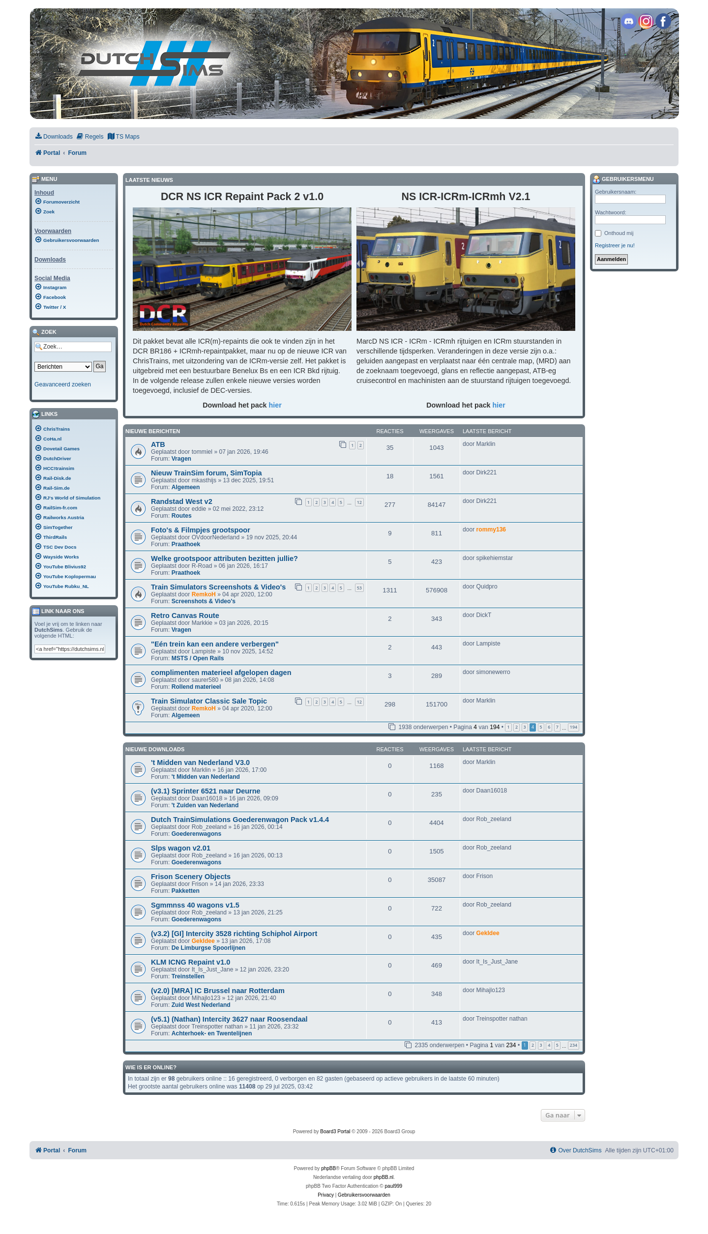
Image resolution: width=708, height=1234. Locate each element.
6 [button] (549, 727)
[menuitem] (53, 137)
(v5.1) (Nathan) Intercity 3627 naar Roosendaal (229, 1019)
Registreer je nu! (615, 245)
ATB (158, 444)
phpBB (328, 1168)
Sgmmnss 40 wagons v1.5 (195, 905)
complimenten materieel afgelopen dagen (221, 672)
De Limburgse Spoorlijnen (209, 947)
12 (359, 502)
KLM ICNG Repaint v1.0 (190, 962)
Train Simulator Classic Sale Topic (209, 701)
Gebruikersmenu (623, 179)
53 (359, 588)
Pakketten (186, 890)
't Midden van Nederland (206, 776)
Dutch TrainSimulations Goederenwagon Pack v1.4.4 (240, 819)
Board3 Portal (335, 1131)
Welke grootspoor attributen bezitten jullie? (224, 558)
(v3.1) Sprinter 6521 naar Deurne (206, 791)
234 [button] (573, 1045)
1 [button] (508, 727)
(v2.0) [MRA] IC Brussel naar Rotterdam (218, 991)
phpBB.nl (384, 1177)
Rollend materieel (196, 686)
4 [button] (549, 1045)
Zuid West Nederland (201, 1004)
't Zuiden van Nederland (205, 805)
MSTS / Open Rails (198, 658)
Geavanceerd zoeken (62, 384)
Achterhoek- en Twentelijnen (212, 1033)
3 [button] (525, 727)
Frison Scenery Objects (191, 877)
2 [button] (516, 727)
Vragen (181, 458)
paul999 (394, 1186)
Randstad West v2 (181, 501)
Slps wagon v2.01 (180, 848)
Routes (182, 515)
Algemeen (186, 487)
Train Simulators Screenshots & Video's (218, 587)
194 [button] (573, 727)
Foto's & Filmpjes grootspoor (200, 530)
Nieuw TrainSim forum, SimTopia (206, 473)
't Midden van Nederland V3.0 (200, 762)
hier (275, 405)
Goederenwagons (196, 833)
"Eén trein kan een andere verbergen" (215, 644)
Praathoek (186, 544)
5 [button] (541, 727)
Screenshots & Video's (204, 601)
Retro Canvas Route (185, 615)
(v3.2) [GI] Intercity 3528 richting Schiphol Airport (234, 934)
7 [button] (557, 727)
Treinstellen (188, 976)
